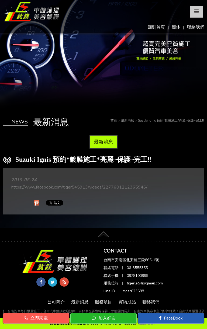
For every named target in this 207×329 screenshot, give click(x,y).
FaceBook (171, 318)
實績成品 (127, 302)
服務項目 (103, 302)
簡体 (176, 27)
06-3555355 (137, 267)
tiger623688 (133, 291)
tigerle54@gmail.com (145, 283)
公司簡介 (56, 302)
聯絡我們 (195, 27)
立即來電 (36, 318)
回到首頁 (156, 27)
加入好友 (104, 318)
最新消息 (103, 142)
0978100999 (137, 275)
